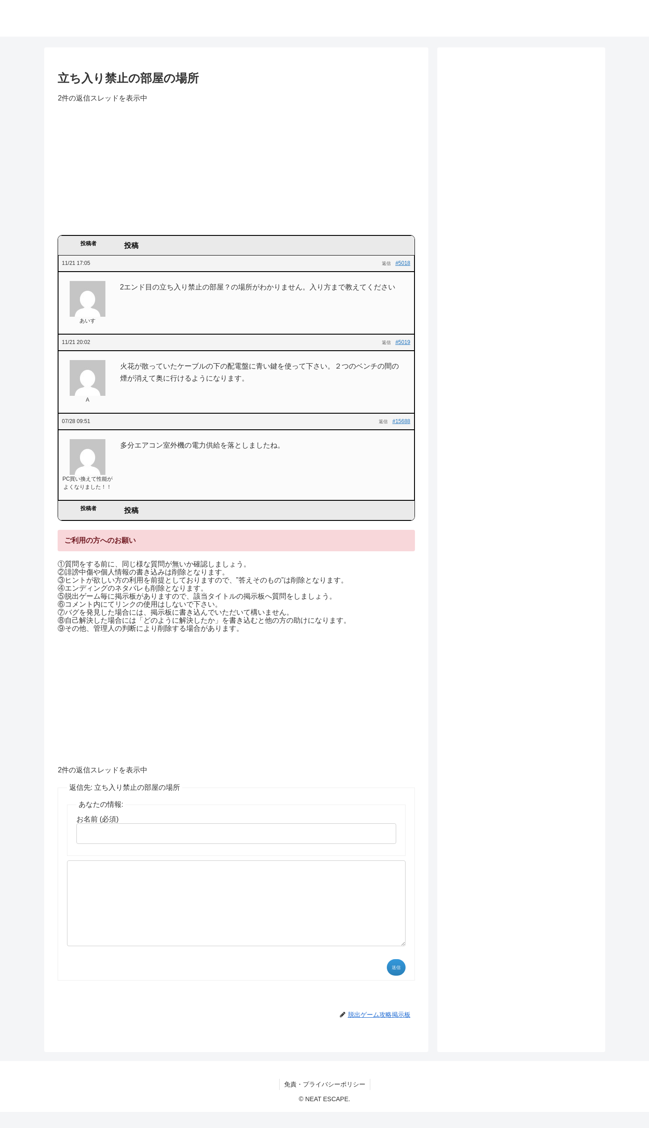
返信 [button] (386, 263)
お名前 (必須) (97, 819)
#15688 (401, 421)
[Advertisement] (236, 172)
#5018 (402, 263)
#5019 (402, 342)
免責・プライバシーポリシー (324, 1100)
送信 (396, 983)
